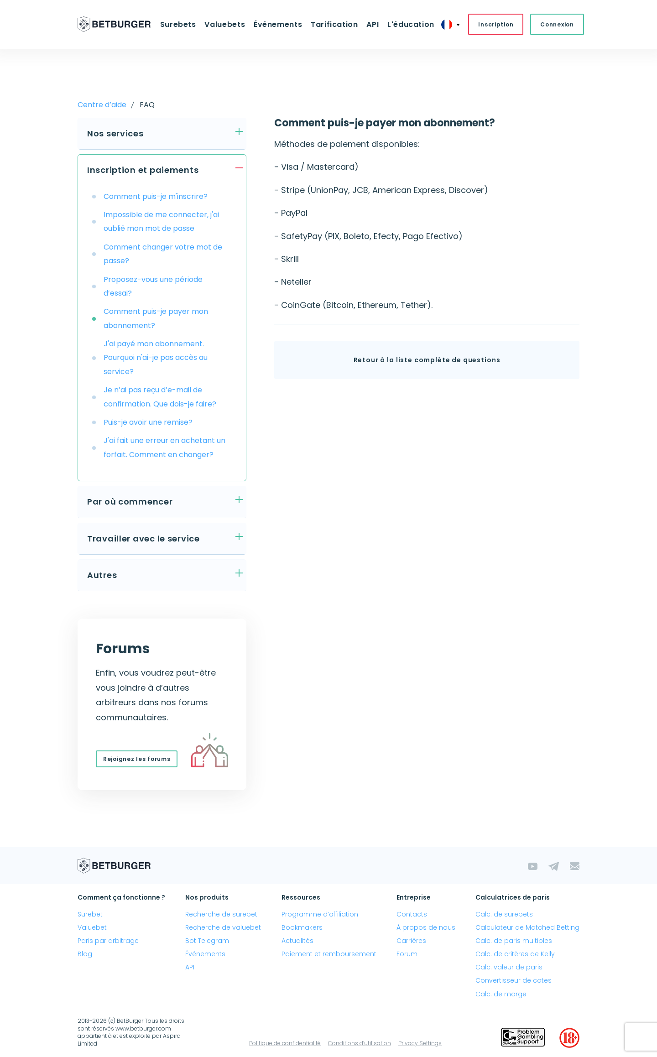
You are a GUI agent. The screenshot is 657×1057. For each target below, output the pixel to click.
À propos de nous (425, 927)
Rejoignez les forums (136, 759)
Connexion (556, 24)
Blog (85, 953)
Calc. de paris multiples (513, 940)
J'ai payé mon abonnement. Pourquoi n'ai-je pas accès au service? (156, 357)
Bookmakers (302, 927)
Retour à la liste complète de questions (427, 359)
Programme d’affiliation (320, 914)
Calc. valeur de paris (508, 967)
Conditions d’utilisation (359, 1043)
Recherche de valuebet (223, 927)
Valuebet (92, 927)
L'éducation (409, 24)
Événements (278, 24)
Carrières (411, 940)
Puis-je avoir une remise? (148, 422)
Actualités (297, 940)
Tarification (334, 24)
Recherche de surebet (221, 914)
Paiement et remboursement (329, 953)
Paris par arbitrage (108, 940)
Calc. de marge (501, 994)
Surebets (179, 24)
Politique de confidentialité (285, 1043)
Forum (406, 953)
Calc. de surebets (504, 914)
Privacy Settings (420, 1043)
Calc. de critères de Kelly (515, 953)
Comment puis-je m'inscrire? (156, 196)
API (372, 24)
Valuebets (225, 24)
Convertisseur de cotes (513, 980)
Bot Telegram (207, 940)
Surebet (90, 914)
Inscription (494, 24)
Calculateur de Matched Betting (527, 927)
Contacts (411, 914)
